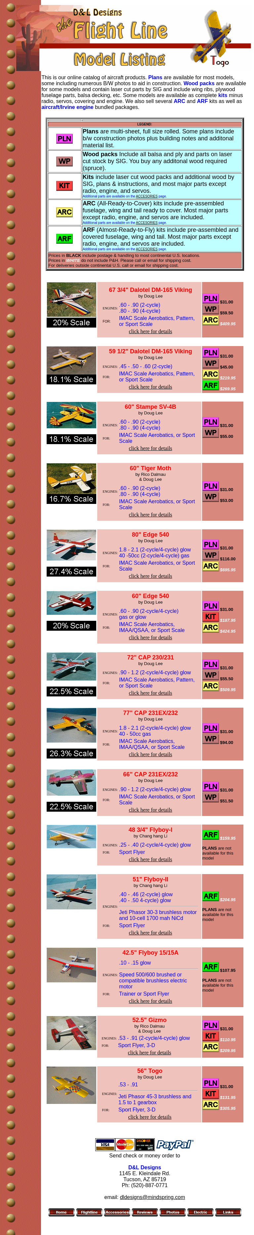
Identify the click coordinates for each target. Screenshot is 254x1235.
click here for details (150, 331)
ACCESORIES (147, 196)
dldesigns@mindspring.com (152, 1197)
